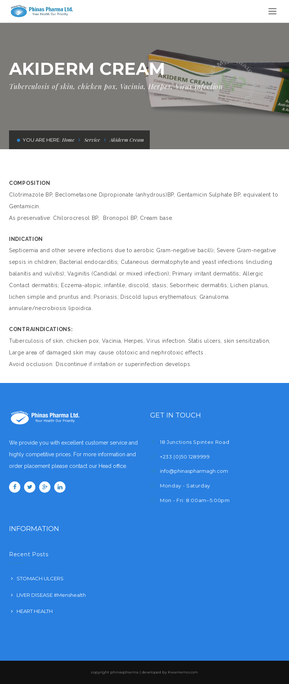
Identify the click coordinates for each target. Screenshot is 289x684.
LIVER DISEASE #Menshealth (51, 595)
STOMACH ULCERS (40, 578)
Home (68, 139)
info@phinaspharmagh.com (194, 471)
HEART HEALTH (35, 611)
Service (92, 139)
